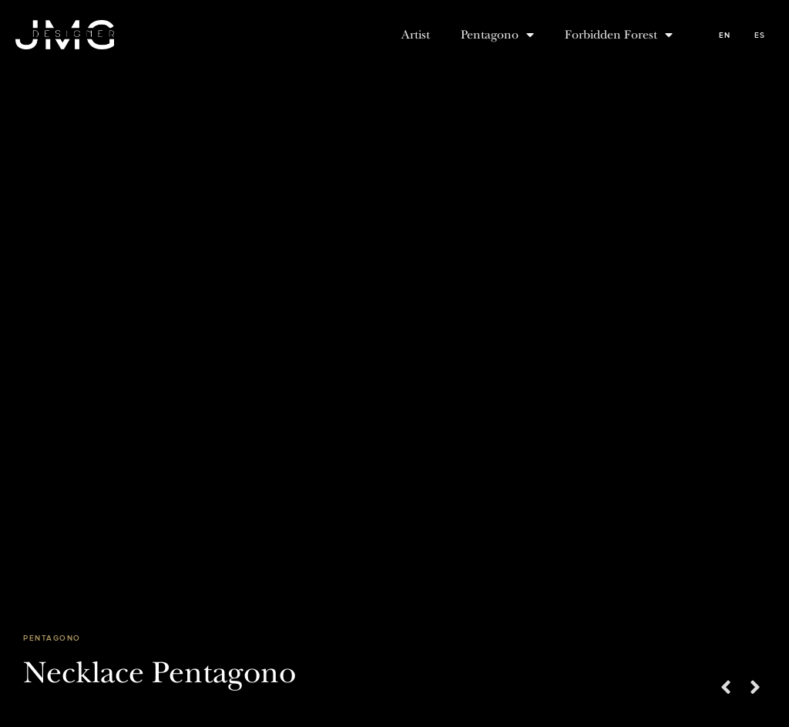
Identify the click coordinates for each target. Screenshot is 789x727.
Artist (415, 35)
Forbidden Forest (619, 35)
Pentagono (497, 35)
